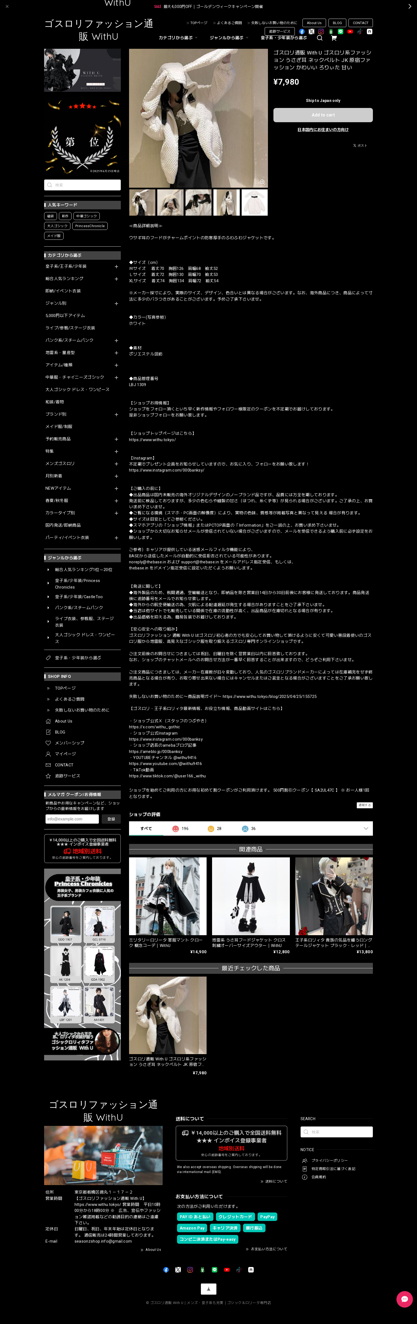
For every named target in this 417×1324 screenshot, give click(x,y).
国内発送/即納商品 (63, 525)
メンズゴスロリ (60, 463)
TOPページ (198, 23)
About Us (314, 23)
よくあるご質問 (229, 23)
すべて (146, 828)
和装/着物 (54, 402)
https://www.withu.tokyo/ (152, 439)
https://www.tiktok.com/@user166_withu (167, 776)
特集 (49, 451)
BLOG (337, 23)
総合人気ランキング (64, 278)
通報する (365, 805)
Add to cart (323, 115)
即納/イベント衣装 (63, 291)
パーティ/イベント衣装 (67, 537)
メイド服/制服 (58, 426)
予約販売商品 (58, 439)
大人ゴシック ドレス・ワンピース (77, 389)
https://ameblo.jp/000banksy (155, 751)
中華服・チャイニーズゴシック (74, 377)
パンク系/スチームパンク (69, 340)
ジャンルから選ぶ (230, 38)
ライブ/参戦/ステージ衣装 (70, 328)
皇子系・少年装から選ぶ (284, 37)
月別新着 (53, 476)
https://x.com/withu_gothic (154, 726)
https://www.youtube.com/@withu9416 (165, 763)
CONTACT (361, 23)
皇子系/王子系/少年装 (66, 266)
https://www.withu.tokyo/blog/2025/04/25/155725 (270, 696)
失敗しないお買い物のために (274, 23)
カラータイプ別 (60, 513)
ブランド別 (56, 414)
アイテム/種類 (58, 365)
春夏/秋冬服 (56, 500)
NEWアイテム (58, 488)
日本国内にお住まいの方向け (323, 129)
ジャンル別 (56, 303)
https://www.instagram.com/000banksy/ (166, 470)
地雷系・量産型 (60, 352)
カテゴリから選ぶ (179, 38)
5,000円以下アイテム (65, 315)
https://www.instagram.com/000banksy (166, 739)
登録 (111, 819)
